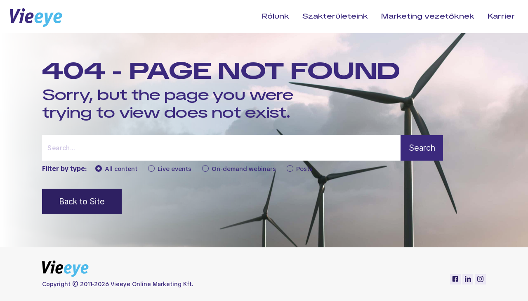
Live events (169, 169)
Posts (300, 169)
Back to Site (82, 201)
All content (116, 169)
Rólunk (275, 16)
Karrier (501, 16)
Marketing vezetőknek (427, 16)
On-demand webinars (239, 169)
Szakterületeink (335, 16)
